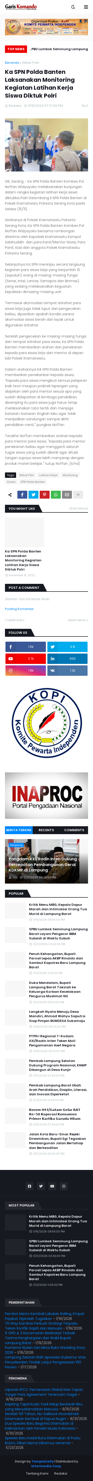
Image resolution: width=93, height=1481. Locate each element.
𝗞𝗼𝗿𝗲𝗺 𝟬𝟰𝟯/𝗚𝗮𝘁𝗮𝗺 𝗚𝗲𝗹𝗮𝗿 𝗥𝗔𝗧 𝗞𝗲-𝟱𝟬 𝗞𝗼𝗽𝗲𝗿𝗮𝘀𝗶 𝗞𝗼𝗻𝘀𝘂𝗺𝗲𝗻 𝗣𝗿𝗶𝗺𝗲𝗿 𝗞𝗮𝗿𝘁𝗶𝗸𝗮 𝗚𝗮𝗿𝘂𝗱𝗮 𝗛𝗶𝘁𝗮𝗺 (55, 1114)
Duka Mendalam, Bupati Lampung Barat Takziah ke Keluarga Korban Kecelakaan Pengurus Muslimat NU (55, 990)
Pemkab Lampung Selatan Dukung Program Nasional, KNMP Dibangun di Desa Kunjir (58, 1065)
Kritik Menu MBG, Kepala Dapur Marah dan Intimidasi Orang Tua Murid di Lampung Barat (58, 909)
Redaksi (60, 1473)
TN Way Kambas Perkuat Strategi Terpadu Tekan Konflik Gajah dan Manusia (41, 1326)
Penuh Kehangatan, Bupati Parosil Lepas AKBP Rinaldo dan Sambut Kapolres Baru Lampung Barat (57, 961)
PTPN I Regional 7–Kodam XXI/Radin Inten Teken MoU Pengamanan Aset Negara (52, 1040)
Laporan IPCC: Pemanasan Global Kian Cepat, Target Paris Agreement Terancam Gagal (44, 1392)
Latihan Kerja (48, 475)
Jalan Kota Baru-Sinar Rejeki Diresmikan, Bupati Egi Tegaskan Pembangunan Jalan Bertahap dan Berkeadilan (57, 1141)
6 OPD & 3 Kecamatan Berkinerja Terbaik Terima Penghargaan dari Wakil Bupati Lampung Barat (40, 1338)
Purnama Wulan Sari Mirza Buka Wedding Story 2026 (45, 1350)
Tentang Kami (37, 1473)
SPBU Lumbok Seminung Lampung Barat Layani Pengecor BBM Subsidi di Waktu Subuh (58, 50)
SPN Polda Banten (33, 482)
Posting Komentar (19, 609)
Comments (74, 830)
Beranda (12, 62)
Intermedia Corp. (46, 1466)
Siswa (11, 482)
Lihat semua (78, 508)
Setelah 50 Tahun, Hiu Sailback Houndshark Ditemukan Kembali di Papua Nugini (42, 1416)
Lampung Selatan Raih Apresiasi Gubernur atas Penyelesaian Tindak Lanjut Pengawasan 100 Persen (45, 1362)
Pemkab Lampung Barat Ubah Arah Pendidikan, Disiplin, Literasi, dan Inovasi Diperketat (58, 1090)
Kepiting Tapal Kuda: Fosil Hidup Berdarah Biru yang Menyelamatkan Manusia (44, 1407)
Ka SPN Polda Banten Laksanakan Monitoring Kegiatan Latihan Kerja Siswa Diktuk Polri (23, 560)
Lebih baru (15, 620)
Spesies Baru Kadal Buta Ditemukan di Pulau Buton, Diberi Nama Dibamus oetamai (42, 1440)
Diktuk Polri (30, 62)
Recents (46, 830)
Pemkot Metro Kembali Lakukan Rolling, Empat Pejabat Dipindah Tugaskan (44, 1316)
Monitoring (70, 475)
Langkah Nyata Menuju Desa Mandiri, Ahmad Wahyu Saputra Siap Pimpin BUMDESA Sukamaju (57, 1016)
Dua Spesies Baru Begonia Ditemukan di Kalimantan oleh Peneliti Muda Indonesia (40, 1426)
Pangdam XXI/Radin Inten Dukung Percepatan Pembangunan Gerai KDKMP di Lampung (43, 864)
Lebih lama (77, 620)
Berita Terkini (18, 830)
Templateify (42, 1461)
